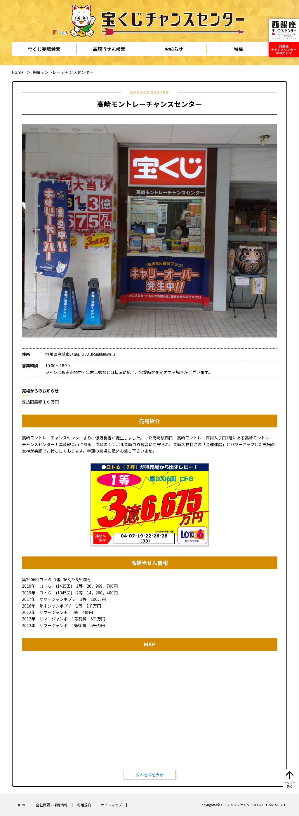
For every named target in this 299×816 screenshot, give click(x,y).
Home (18, 72)
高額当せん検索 (109, 49)
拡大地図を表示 (149, 774)
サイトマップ (111, 804)
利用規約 (84, 804)
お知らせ (173, 49)
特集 (238, 49)
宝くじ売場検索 (44, 49)
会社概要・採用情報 (51, 804)
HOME (21, 804)
